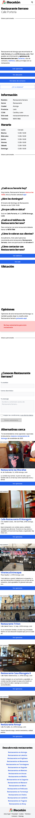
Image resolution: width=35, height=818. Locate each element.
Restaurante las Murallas (13, 469)
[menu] (32, 2)
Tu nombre (4, 382)
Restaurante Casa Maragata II (16, 673)
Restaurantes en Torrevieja (17, 792)
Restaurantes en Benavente (17, 761)
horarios (21, 58)
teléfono (11, 61)
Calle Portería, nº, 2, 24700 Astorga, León (15, 54)
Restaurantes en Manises (17, 770)
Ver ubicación (17, 75)
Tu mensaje (5, 399)
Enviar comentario (11, 420)
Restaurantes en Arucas (17, 773)
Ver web (17, 262)
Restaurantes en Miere (17, 786)
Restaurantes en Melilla (18, 777)
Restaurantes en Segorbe (17, 767)
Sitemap (21, 816)
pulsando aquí (21, 318)
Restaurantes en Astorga (17, 752)
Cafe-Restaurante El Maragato (16, 519)
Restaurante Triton (10, 623)
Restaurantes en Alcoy (17, 804)
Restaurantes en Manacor (17, 783)
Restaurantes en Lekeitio (17, 755)
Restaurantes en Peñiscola (17, 789)
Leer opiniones (17, 69)
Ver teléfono (17, 256)
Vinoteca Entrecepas (11, 572)
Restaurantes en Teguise (17, 801)
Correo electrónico (7, 391)
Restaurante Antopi (11, 724)
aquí (24, 195)
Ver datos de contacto (17, 81)
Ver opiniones (17, 484)
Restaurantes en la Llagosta (17, 780)
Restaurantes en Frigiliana (17, 758)
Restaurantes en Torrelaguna (17, 764)
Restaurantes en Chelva (18, 795)
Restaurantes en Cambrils (17, 798)
